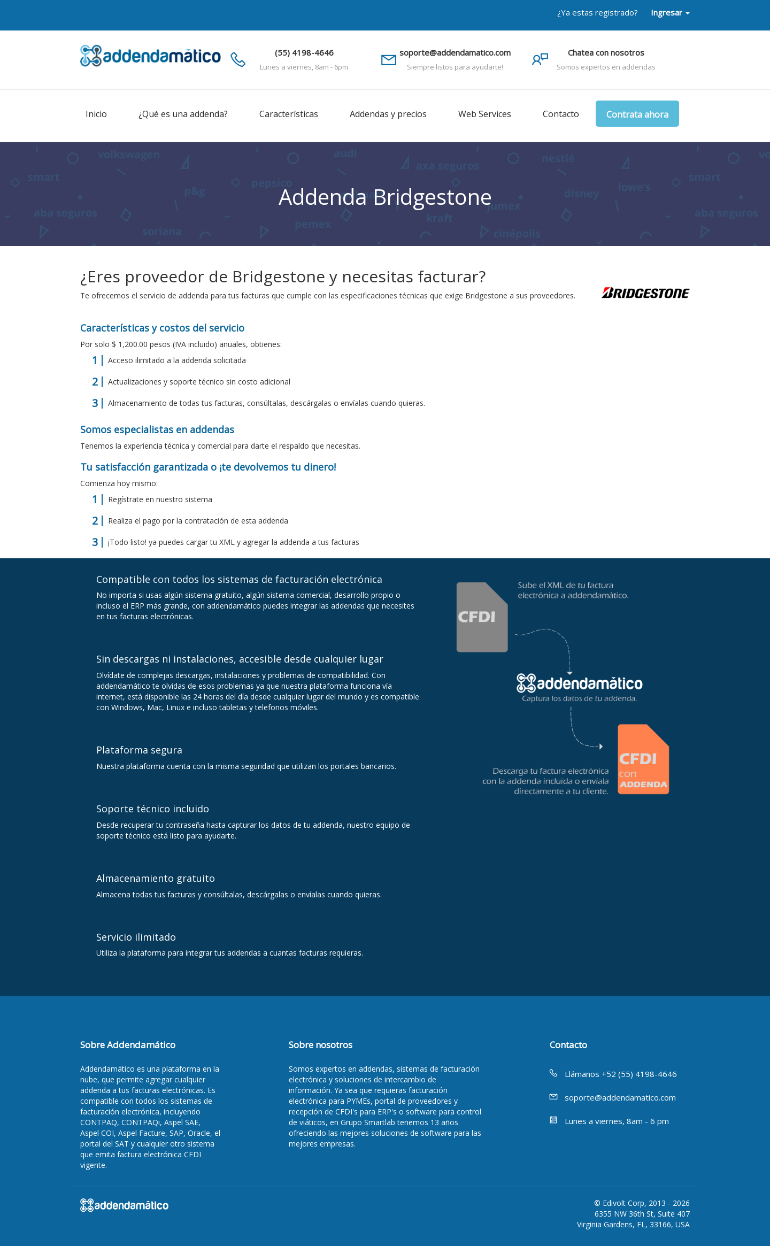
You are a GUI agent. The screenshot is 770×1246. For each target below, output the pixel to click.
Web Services (484, 114)
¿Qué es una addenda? (183, 114)
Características (288, 114)
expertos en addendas (353, 1069)
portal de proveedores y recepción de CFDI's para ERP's (373, 1106)
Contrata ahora (637, 114)
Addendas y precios (388, 114)
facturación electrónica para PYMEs (368, 1095)
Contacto (561, 114)
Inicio (96, 114)
